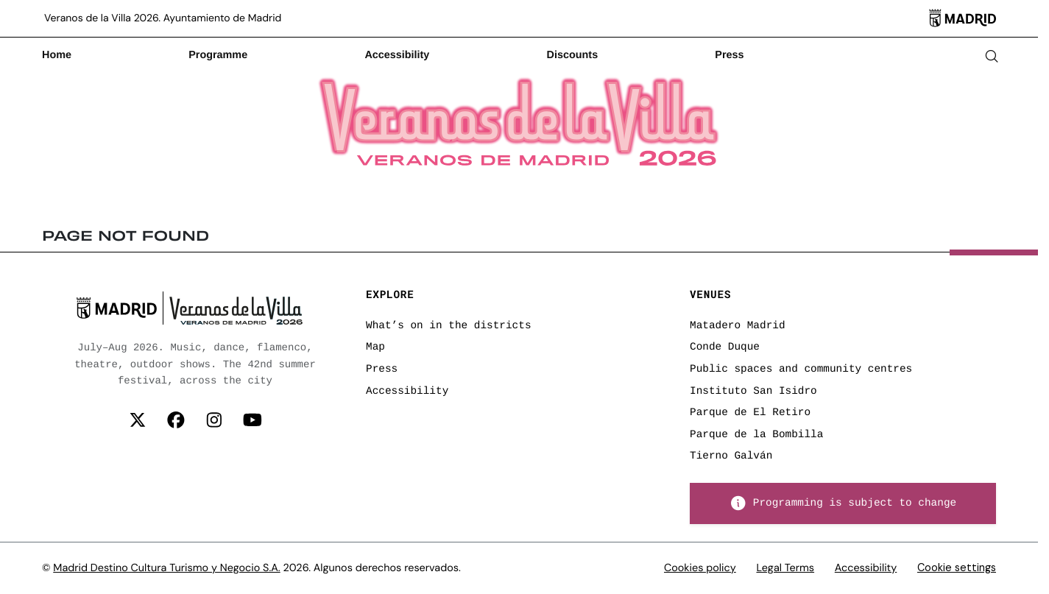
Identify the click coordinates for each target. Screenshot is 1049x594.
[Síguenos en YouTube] (252, 421)
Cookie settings (956, 567)
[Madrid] (962, 18)
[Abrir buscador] (991, 56)
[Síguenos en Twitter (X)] (137, 421)
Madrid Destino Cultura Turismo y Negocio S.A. (166, 568)
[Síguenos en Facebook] (176, 421)
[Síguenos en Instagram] (214, 421)
